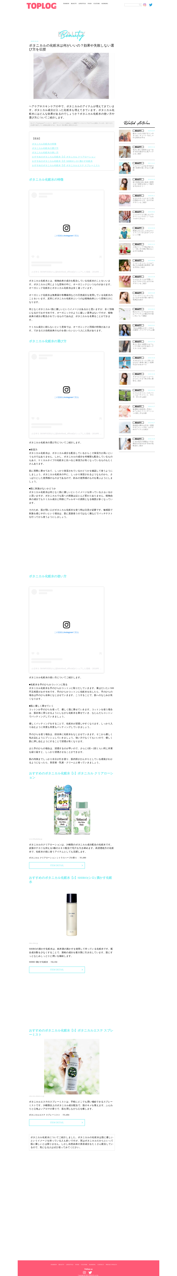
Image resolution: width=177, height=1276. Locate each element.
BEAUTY (74, 3)
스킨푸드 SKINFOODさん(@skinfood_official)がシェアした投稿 (60, 272)
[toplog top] (41, 6)
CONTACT (100, 1264)
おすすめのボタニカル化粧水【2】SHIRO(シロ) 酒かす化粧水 (62, 161)
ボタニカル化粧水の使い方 (45, 152)
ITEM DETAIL (57, 865)
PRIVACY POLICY (111, 1264)
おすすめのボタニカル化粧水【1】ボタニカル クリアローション (64, 157)
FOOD (89, 3)
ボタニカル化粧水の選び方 (45, 148)
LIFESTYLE (82, 3)
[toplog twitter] (152, 4)
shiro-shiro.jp (33, 943)
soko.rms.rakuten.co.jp (36, 1096)
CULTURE (96, 3)
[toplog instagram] (146, 4)
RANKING (105, 3)
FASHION (66, 3)
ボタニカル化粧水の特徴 (44, 144)
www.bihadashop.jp (35, 839)
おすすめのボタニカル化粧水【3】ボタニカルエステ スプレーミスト (66, 165)
